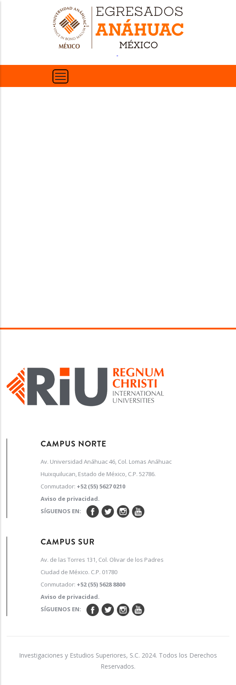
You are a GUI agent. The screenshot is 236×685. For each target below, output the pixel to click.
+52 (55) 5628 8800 (101, 584)
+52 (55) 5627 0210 (101, 486)
